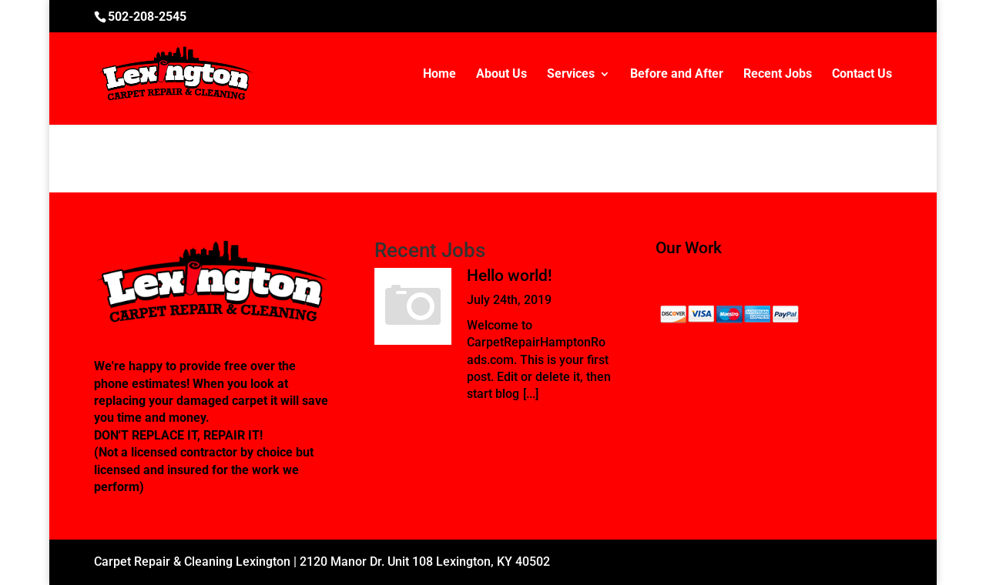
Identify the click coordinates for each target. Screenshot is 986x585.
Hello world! (509, 275)
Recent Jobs (777, 75)
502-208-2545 (147, 16)
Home (439, 75)
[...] (530, 393)
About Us (501, 75)
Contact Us (862, 75)
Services (571, 75)
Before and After (676, 75)
